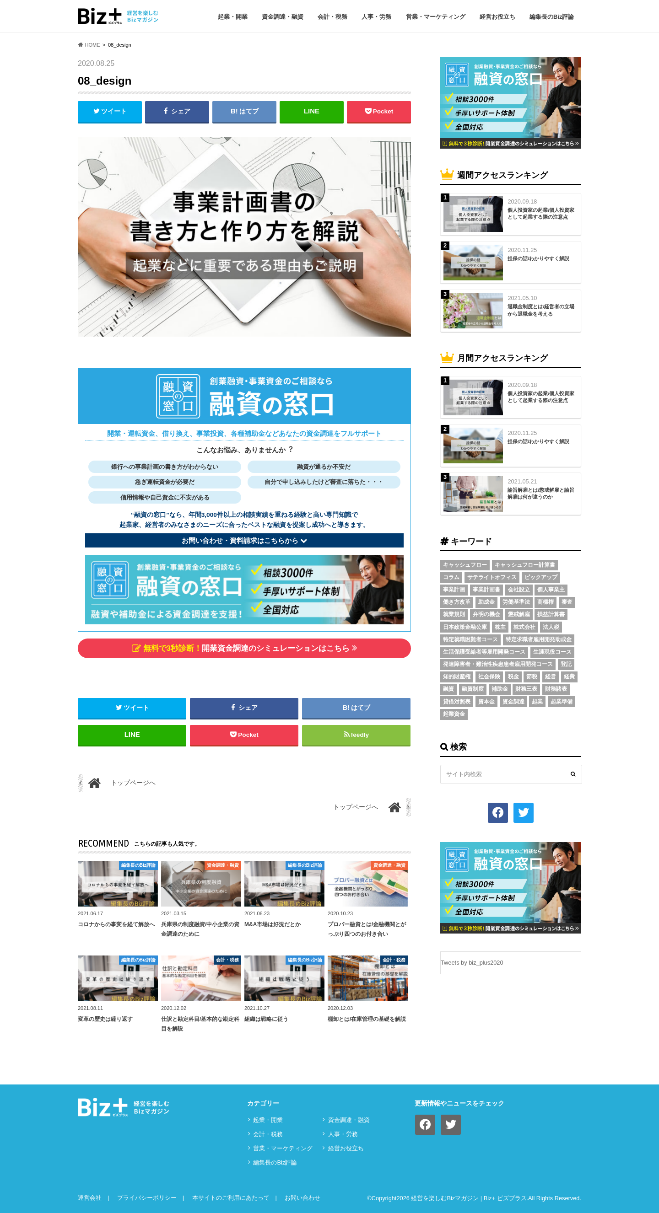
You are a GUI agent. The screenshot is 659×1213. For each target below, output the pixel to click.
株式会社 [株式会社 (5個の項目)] (524, 627)
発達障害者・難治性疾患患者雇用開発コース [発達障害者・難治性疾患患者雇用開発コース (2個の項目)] (498, 664)
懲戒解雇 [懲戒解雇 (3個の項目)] (519, 614)
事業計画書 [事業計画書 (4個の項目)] (486, 589)
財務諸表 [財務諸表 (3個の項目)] (556, 689)
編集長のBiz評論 (551, 16)
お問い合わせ (302, 1197)
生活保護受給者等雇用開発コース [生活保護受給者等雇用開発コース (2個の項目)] (484, 652)
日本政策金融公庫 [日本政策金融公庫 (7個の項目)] (465, 627)
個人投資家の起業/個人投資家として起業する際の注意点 (541, 213)
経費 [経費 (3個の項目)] (569, 676)
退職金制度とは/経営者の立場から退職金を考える (541, 310)
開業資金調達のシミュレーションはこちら (244, 648)
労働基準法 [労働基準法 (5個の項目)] (516, 602)
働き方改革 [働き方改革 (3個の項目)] (456, 602)
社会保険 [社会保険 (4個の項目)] (489, 676)
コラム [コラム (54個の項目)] (451, 577)
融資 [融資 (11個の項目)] (448, 689)
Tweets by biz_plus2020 (472, 962)
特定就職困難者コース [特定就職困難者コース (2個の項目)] (470, 639)
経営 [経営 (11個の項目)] (550, 676)
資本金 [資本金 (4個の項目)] (486, 701)
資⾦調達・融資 (282, 16)
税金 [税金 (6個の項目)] (513, 676)
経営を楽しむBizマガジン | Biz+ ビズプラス (468, 1198)
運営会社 (90, 1197)
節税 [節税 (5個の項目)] (531, 676)
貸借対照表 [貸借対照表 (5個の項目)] (456, 701)
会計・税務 (332, 16)
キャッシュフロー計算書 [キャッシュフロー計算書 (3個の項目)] (525, 565)
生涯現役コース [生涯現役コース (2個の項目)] (552, 652)
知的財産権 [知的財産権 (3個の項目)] (456, 676)
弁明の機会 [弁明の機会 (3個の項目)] (486, 614)
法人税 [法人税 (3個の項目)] (551, 627)
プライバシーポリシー (147, 1197)
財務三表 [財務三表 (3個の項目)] (526, 689)
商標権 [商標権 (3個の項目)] (545, 602)
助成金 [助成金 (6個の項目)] (486, 602)
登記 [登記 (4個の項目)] (566, 664)
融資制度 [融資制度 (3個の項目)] (473, 689)
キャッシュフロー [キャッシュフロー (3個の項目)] (465, 565)
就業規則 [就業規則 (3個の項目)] (454, 614)
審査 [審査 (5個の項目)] (567, 602)
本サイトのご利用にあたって (231, 1197)
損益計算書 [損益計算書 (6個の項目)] (551, 614)
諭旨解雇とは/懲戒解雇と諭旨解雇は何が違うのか (541, 493)
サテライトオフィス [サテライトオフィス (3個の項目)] (492, 577)
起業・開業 (233, 16)
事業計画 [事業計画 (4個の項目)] (454, 589)
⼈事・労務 (376, 16)
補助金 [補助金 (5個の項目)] (500, 689)
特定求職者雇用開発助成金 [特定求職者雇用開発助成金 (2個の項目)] (539, 639)
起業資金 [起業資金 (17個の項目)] (454, 714)
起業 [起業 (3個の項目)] (537, 701)
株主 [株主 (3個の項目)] (500, 627)
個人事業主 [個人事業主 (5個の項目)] (551, 589)
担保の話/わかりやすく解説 (538, 258)
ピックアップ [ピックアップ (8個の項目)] (540, 577)
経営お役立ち (497, 16)
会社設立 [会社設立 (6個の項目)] (519, 589)
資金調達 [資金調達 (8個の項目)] (513, 701)
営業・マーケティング (435, 16)
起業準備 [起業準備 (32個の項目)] (562, 701)
